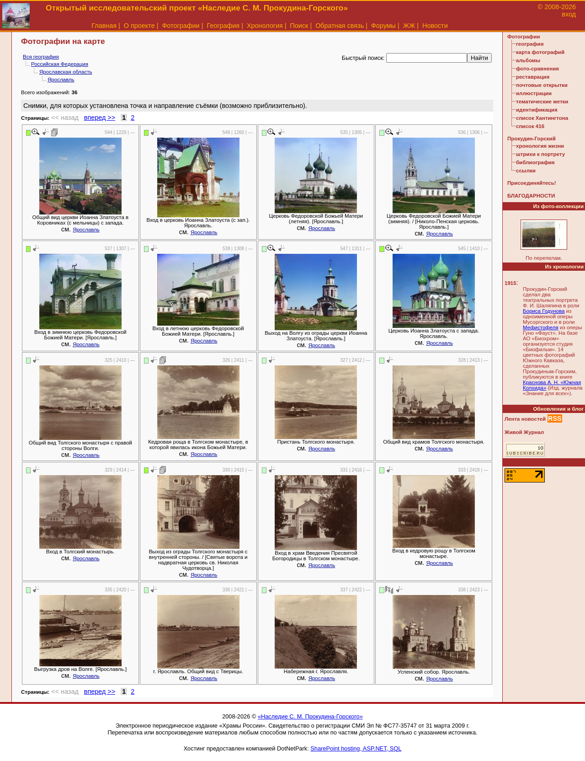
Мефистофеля (540, 327)
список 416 (530, 126)
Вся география (41, 56)
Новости (435, 25)
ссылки (526, 170)
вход (569, 14)
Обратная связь (339, 25)
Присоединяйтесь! (531, 183)
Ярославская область (65, 72)
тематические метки (542, 101)
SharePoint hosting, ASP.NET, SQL (355, 748)
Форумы (383, 25)
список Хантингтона (542, 118)
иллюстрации (534, 93)
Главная (104, 25)
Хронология (265, 25)
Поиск (299, 25)
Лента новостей (525, 419)
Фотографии (180, 25)
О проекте (139, 25)
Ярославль (61, 79)
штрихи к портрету (540, 154)
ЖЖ (409, 25)
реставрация (532, 77)
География (223, 25)
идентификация (537, 110)
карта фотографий (540, 52)
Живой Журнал (524, 432)
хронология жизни (540, 146)
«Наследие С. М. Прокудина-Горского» (310, 716)
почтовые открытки (542, 85)
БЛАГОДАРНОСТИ (531, 195)
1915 (510, 283)
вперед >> (99, 117)
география (529, 44)
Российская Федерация (59, 64)
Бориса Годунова (543, 311)
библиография (535, 162)
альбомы (528, 60)
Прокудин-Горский (531, 138)
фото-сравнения (537, 68)
